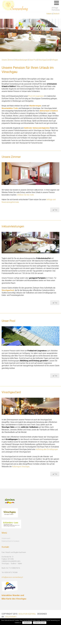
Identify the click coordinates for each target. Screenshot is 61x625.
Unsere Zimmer (7, 60)
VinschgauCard (44, 60)
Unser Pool (33, 60)
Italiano (49, 14)
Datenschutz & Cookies (10, 541)
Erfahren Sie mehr (39, 622)
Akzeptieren (27, 622)
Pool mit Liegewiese (36, 96)
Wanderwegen (35, 106)
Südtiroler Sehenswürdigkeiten (37, 128)
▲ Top (55, 210)
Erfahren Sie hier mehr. (25, 195)
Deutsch (56, 14)
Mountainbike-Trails (10, 108)
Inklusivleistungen (21, 60)
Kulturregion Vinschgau (20, 466)
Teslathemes (10, 617)
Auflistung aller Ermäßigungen (47, 449)
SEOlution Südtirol (27, 614)
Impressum (6, 538)
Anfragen (54, 60)
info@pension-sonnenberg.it (12, 577)
